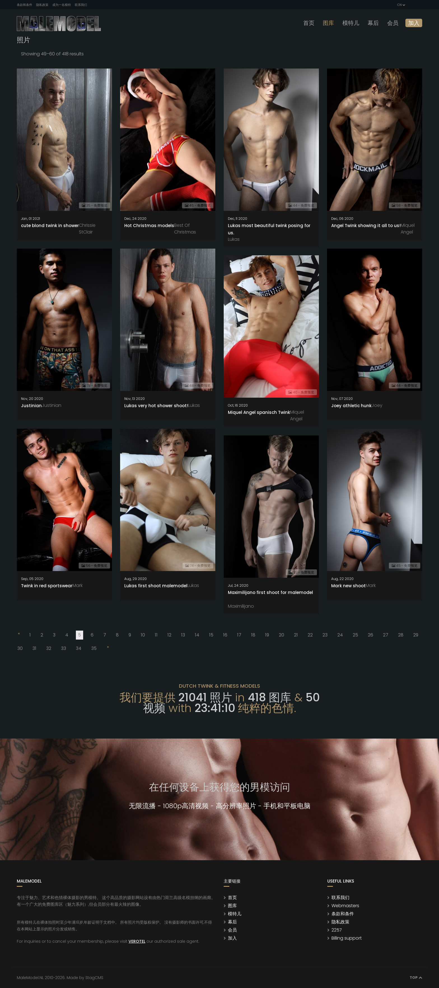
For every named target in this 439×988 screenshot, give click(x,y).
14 (197, 635)
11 (156, 635)
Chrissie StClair (87, 228)
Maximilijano (241, 606)
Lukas (234, 239)
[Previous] (18, 634)
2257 (336, 930)
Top (416, 977)
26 (370, 635)
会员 (392, 23)
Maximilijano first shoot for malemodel (270, 592)
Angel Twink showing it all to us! (366, 225)
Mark (78, 585)
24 (340, 635)
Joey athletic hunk (351, 406)
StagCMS (94, 977)
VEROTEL (137, 941)
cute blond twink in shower (50, 225)
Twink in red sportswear (47, 586)
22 (310, 635)
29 (415, 635)
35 (94, 648)
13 (183, 635)
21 (296, 635)
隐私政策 (42, 5)
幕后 (373, 23)
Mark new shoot (348, 586)
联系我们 (81, 5)
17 (239, 635)
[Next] (107, 648)
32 (48, 648)
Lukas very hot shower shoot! (156, 406)
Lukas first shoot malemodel (155, 586)
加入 (413, 23)
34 (78, 648)
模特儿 (350, 23)
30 (20, 648)
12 (169, 635)
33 (63, 648)
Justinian (31, 406)
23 (325, 635)
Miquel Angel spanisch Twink (259, 412)
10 (143, 635)
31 (34, 648)
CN (400, 5)
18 (253, 635)
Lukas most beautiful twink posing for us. (269, 229)
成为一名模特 (61, 5)
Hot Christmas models (149, 225)
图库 (328, 23)
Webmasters (345, 905)
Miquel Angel (408, 228)
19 (267, 635)
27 (385, 635)
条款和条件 (24, 5)
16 (225, 635)
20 (281, 635)
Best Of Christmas (185, 228)
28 (400, 635)
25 (355, 635)
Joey (377, 405)
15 (211, 635)
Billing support (346, 938)
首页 (308, 23)
